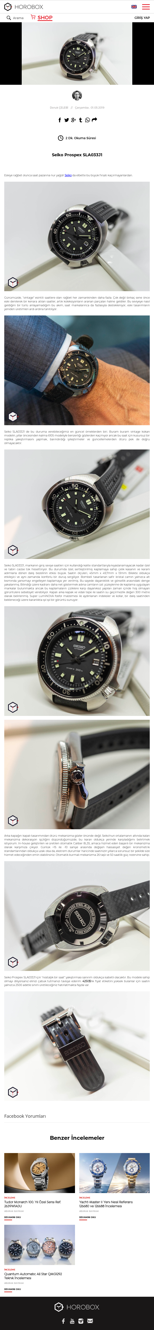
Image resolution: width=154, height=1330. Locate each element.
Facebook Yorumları (25, 1116)
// (77, 107)
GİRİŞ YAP (142, 18)
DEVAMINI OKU (12, 1217)
